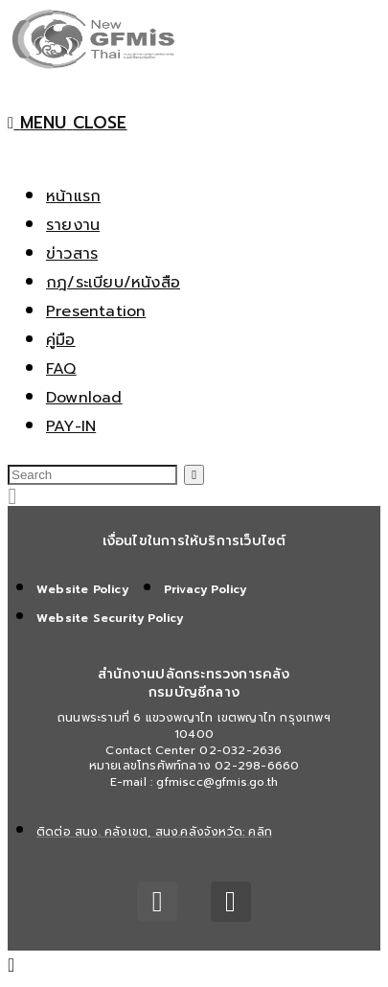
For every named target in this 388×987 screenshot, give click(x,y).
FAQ (61, 368)
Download (84, 397)
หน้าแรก (73, 196)
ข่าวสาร (72, 253)
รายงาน (73, 225)
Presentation (96, 311)
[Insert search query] (92, 475)
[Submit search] (194, 475)
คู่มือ (61, 340)
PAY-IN (71, 426)
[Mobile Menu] (67, 122)
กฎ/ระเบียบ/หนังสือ (113, 282)
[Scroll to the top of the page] (11, 965)
